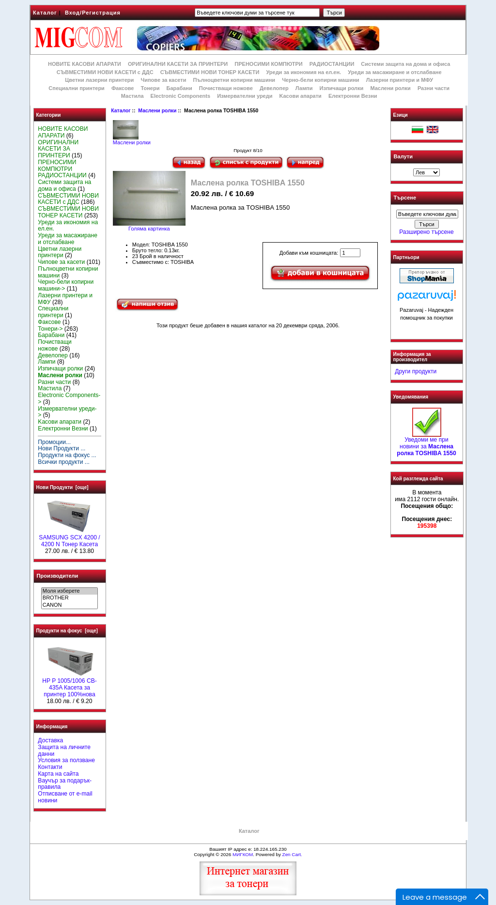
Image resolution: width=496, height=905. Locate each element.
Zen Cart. (292, 854)
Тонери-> (50, 328)
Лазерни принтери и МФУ (399, 80)
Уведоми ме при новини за (426, 444)
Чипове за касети (163, 80)
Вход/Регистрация (93, 12)
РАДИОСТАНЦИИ (332, 64)
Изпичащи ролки (342, 88)
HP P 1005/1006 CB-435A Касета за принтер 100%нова (69, 685)
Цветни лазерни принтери (99, 80)
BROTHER (69, 598)
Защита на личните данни (64, 750)
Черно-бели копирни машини (320, 80)
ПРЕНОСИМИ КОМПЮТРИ (268, 64)
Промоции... (54, 442)
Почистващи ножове (226, 88)
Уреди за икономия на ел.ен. (303, 72)
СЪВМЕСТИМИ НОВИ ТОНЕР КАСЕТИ (210, 72)
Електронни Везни (352, 96)
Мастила (132, 96)
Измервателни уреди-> (67, 412)
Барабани (179, 88)
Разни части (434, 88)
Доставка (50, 740)
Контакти (50, 767)
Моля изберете (69, 591)
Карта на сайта (58, 773)
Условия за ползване (66, 760)
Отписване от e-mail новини (65, 797)
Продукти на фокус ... (67, 455)
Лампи (304, 88)
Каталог (45, 12)
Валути (403, 156)
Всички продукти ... (64, 462)
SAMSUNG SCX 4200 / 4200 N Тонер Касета (69, 538)
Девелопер (274, 88)
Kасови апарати (300, 96)
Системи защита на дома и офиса (405, 64)
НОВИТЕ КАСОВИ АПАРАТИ (84, 64)
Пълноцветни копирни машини (234, 80)
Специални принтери (76, 88)
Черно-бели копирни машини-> (65, 285)
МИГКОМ (242, 854)
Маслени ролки (157, 110)
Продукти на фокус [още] (67, 630)
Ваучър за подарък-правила (65, 784)
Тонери (149, 88)
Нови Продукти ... (61, 448)
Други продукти (415, 371)
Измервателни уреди (244, 96)
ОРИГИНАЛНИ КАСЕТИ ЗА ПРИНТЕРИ (178, 64)
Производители (57, 576)
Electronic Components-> (69, 398)
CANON (69, 605)
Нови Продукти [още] (62, 487)
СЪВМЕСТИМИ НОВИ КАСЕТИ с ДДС (105, 72)
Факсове (122, 88)
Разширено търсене (426, 232)
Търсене (405, 198)
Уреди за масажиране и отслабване (394, 72)
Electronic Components (180, 96)
